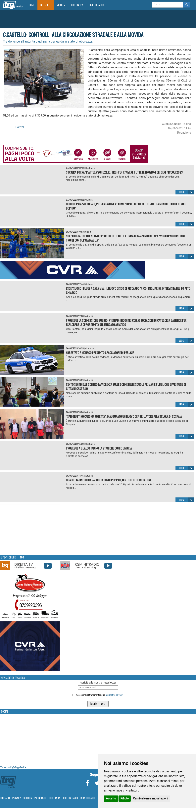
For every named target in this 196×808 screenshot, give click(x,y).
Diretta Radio (96, 5)
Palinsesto (40, 798)
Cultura (89, 200)
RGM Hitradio (87, 798)
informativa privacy (114, 695)
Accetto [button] (111, 798)
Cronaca (89, 348)
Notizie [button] (45, 5)
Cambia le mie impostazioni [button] (150, 798)
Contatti (5, 798)
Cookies (28, 798)
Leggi (186, 192)
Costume (90, 168)
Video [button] (61, 5)
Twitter (19, 127)
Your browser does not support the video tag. (30, 529)
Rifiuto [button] (125, 798)
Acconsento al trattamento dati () (99, 695)
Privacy (16, 798)
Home (33, 5)
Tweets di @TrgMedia (13, 767)
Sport (88, 232)
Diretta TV (77, 5)
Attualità (89, 316)
